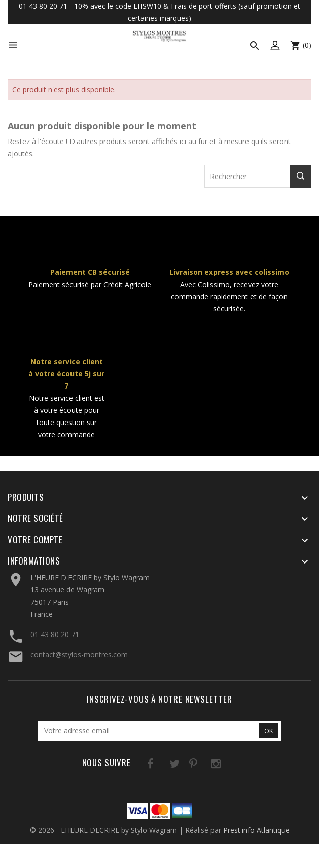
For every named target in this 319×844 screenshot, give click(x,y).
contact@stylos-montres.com (79, 654)
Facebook (141, 765)
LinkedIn (224, 765)
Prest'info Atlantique (256, 830)
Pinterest (182, 765)
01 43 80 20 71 (54, 634)
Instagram (203, 765)
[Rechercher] (257, 176)
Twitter (161, 765)
